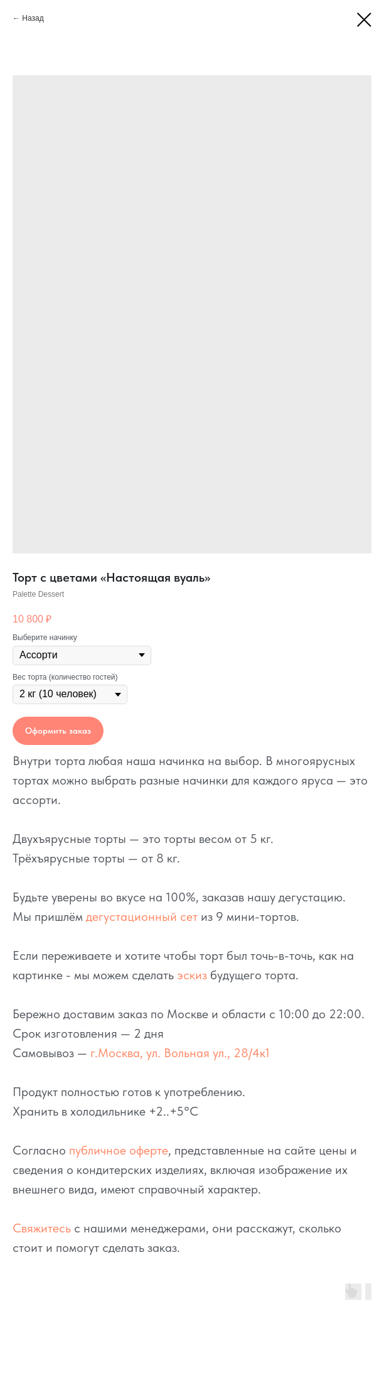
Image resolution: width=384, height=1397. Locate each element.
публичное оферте (118, 1150)
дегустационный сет (142, 916)
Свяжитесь (42, 1228)
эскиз (192, 974)
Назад (32, 18)
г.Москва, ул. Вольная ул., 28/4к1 (180, 1052)
